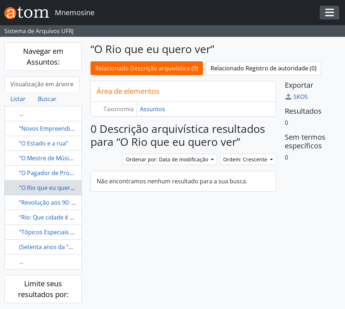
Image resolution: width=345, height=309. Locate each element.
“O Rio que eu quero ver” (52, 188)
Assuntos (152, 109)
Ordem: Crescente (246, 159)
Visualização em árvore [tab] (42, 84)
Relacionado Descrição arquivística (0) (146, 68)
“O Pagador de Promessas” (55, 173)
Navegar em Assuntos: (43, 56)
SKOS (296, 97)
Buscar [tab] (47, 99)
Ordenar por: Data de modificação (167, 159)
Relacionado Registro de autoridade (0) (264, 68)
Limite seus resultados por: (43, 289)
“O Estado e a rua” (43, 143)
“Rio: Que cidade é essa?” (53, 217)
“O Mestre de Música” (48, 158)
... (21, 114)
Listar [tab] (18, 99)
